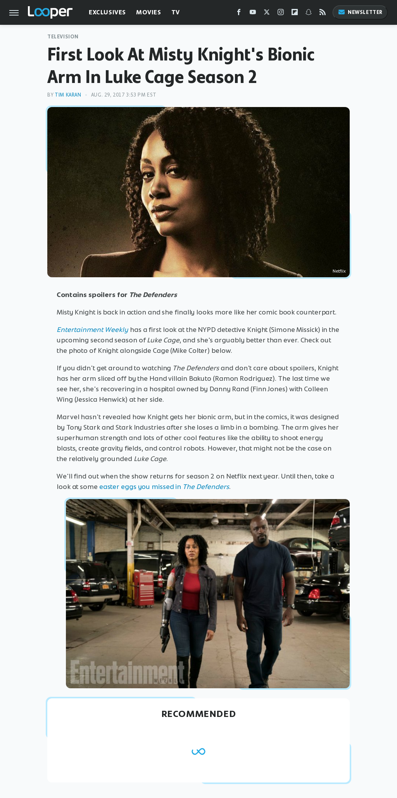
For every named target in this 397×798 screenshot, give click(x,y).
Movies (148, 12)
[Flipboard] (295, 13)
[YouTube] (253, 13)
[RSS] (322, 13)
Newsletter (360, 12)
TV (175, 12)
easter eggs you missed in (164, 486)
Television (63, 36)
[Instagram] (281, 13)
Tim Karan (68, 95)
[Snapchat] (308, 13)
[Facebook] (239, 13)
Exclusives (107, 12)
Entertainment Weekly (92, 329)
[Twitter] (267, 13)
